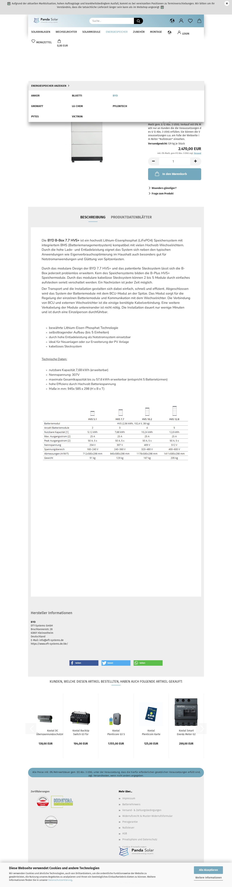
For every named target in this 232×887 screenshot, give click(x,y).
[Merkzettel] (190, 21)
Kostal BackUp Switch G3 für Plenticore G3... (80, 687)
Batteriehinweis (131, 759)
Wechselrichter (66, 31)
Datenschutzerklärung (60, 880)
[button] (172, 21)
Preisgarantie (130, 776)
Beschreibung (92, 172)
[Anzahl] (174, 116)
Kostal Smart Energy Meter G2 (186, 687)
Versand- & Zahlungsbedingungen (141, 765)
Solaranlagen (40, 31)
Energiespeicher (117, 31)
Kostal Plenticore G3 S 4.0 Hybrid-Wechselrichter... (116, 687)
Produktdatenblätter (131, 172)
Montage (156, 31)
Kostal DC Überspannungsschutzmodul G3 (52, 687)
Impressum (128, 753)
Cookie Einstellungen (134, 802)
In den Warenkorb (170, 129)
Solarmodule (91, 31)
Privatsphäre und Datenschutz (139, 794)
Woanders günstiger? (164, 143)
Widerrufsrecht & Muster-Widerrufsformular (147, 771)
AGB (124, 788)
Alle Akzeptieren (208, 870)
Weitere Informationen (208, 877)
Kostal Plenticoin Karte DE (151, 687)
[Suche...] (138, 21)
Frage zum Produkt (162, 148)
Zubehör (139, 31)
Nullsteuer (128, 782)
